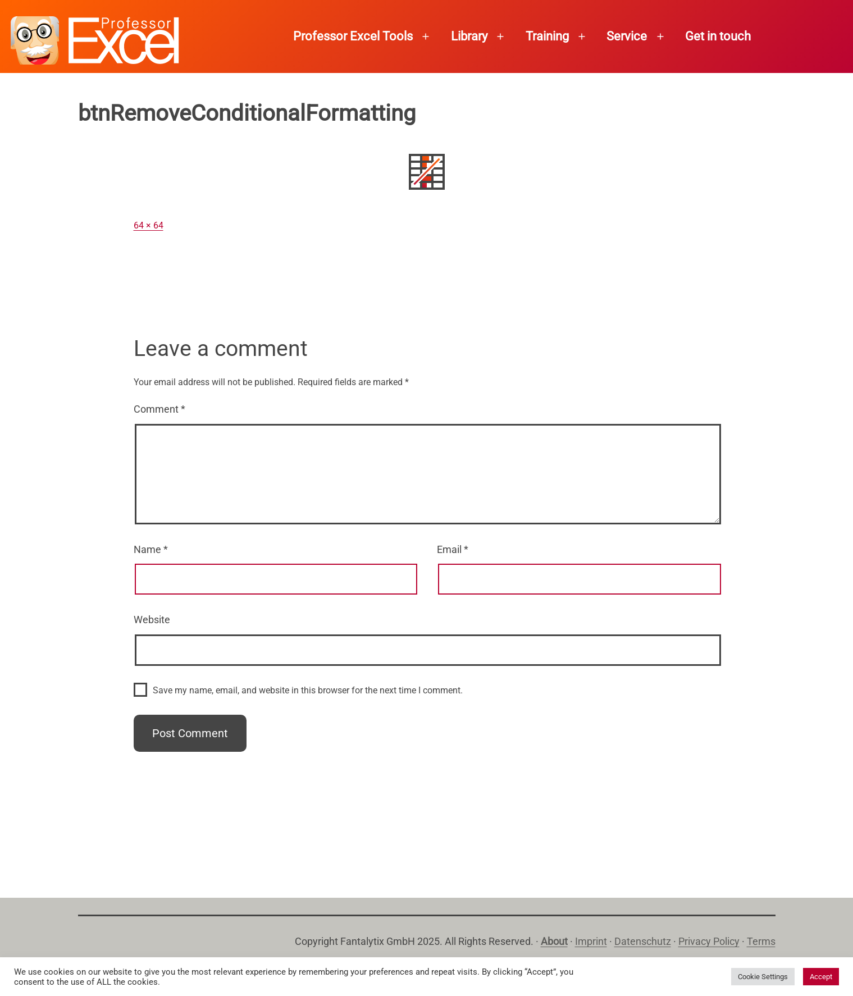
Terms (761, 941)
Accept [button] (821, 976)
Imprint (591, 941)
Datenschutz (642, 941)
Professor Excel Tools (353, 36)
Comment (159, 409)
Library (469, 36)
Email (452, 549)
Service (626, 36)
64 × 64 (148, 225)
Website (152, 619)
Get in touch (718, 36)
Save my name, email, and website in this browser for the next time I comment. (308, 690)
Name (151, 549)
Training (547, 36)
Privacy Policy (709, 941)
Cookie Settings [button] (763, 976)
